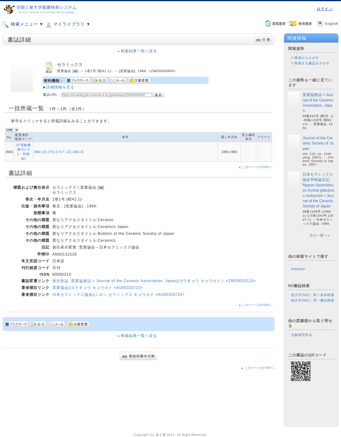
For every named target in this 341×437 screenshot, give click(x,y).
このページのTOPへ (257, 167)
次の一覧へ (318, 235)
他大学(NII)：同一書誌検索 (312, 300)
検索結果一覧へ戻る (139, 51)
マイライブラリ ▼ (67, 24)
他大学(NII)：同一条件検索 (312, 295)
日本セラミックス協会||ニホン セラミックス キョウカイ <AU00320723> (118, 295)
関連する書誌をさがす (312, 63)
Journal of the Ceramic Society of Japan (318, 143)
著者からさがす (306, 58)
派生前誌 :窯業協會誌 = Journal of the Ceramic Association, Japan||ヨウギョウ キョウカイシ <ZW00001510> (154, 281)
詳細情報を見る (60, 87)
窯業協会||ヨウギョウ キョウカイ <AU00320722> (97, 288)
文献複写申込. (302, 335)
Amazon (298, 269)
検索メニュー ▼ (23, 24)
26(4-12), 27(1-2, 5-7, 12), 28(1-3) (58, 152)
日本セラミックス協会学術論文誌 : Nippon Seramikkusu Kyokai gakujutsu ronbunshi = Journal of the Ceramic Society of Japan (318, 190)
